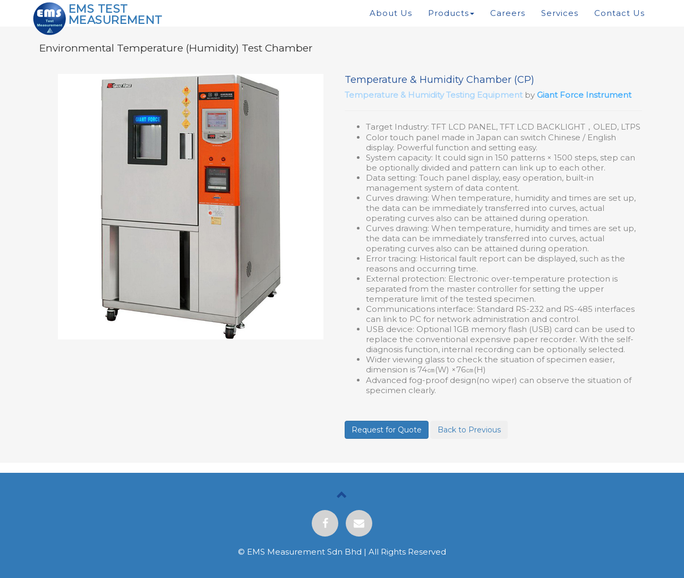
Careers (507, 13)
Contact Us (619, 13)
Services (559, 13)
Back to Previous (469, 430)
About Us (391, 13)
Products (451, 13)
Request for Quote (387, 430)
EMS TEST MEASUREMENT (116, 14)
